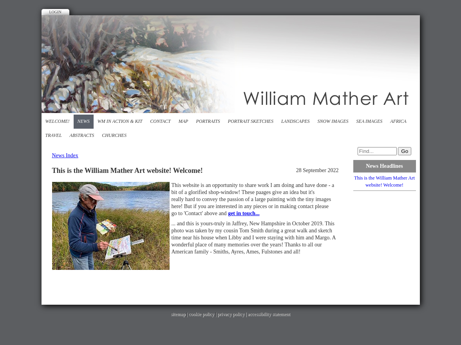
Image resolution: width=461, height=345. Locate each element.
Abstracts (82, 135)
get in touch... (244, 213)
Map (183, 121)
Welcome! (57, 121)
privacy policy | (232, 314)
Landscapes (295, 121)
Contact (160, 121)
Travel (53, 135)
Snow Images (333, 121)
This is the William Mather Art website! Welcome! (384, 181)
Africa (398, 121)
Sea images (369, 121)
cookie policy (201, 314)
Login (55, 12)
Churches (114, 135)
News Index (65, 155)
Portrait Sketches (250, 121)
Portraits (208, 121)
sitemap (178, 314)
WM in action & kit (120, 121)
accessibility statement (269, 314)
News (84, 121)
